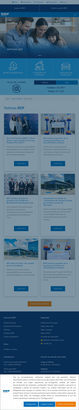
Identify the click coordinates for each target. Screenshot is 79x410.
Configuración (31, 404)
